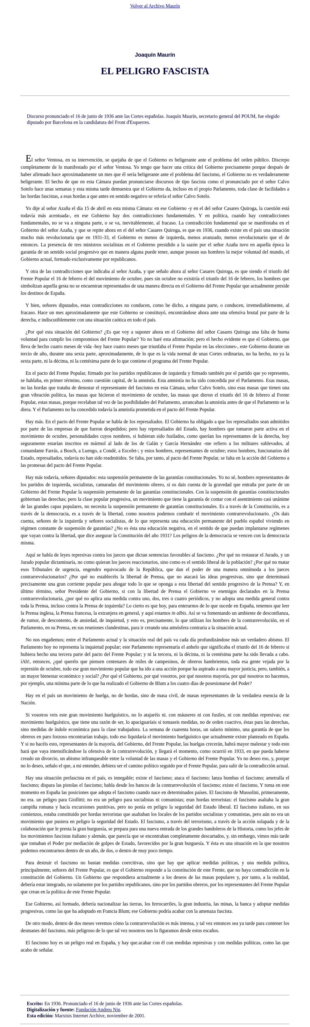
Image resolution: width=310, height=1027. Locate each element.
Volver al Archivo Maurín (155, 5)
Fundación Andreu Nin (98, 1009)
